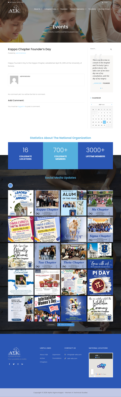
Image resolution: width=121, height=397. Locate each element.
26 (110, 122)
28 (96, 125)
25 (107, 122)
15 (98, 119)
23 (101, 122)
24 (104, 122)
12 (110, 116)
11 (107, 116)
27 (93, 125)
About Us (37, 9)
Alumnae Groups (104, 9)
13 (93, 119)
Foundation (92, 9)
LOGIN (106, 2)
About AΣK (44, 355)
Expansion (63, 9)
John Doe (98, 83)
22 (98, 122)
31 (104, 125)
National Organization (77, 9)
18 (107, 119)
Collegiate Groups (50, 9)
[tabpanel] (102, 72)
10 (104, 116)
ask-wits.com (72, 358)
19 (110, 119)
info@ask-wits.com (16, 2)
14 (96, 119)
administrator (21, 53)
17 (104, 119)
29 (98, 125)
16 (101, 119)
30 (101, 125)
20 (93, 122)
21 (95, 122)
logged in (21, 106)
